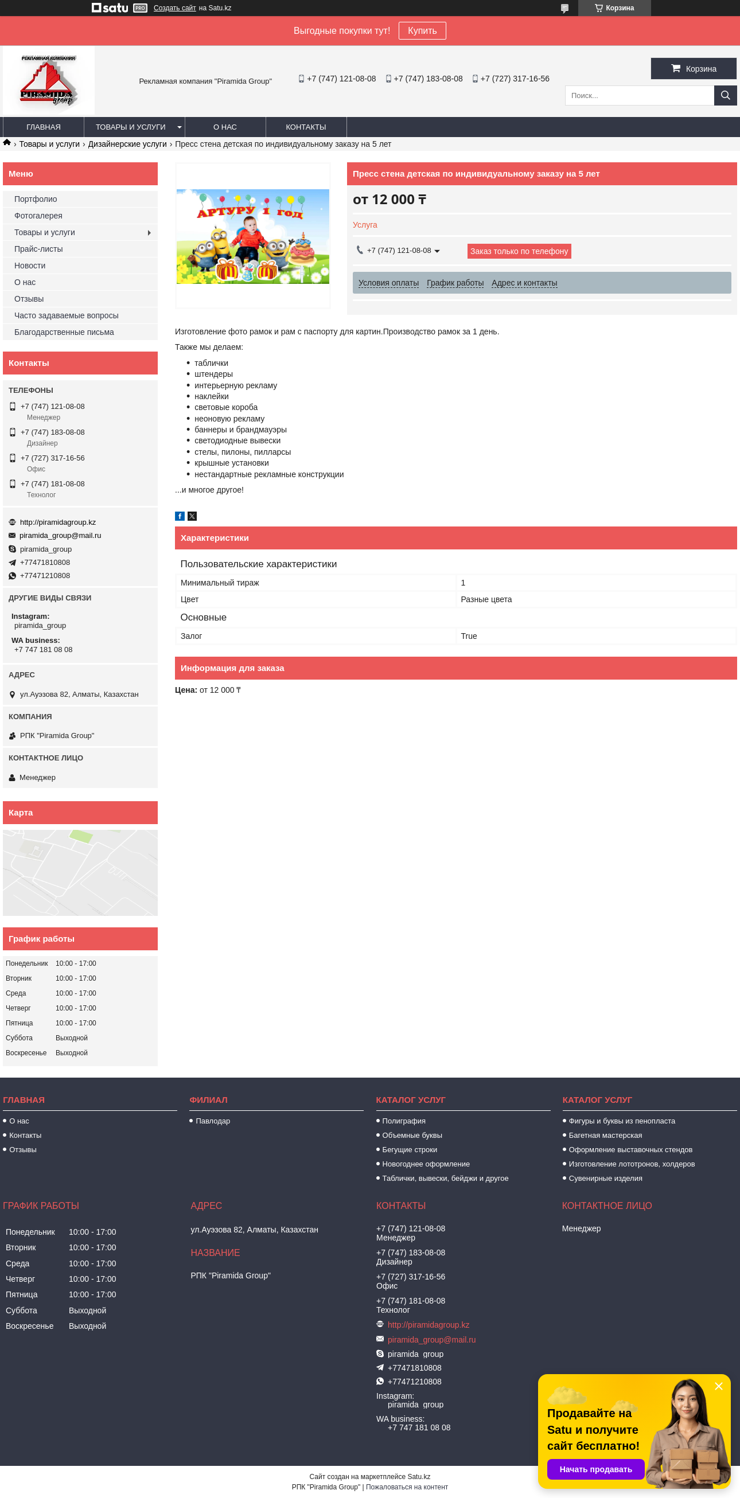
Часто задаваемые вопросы (66, 315)
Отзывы (29, 298)
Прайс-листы (38, 248)
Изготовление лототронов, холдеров (632, 1164)
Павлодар (213, 1121)
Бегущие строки (410, 1149)
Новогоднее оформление (426, 1164)
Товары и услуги (131, 127)
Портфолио (35, 199)
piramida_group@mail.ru (61, 535)
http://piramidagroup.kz (58, 522)
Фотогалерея (38, 215)
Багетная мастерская (605, 1135)
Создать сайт (175, 8)
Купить (422, 31)
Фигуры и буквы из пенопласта (622, 1121)
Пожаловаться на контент (407, 1487)
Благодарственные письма (64, 332)
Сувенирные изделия (605, 1178)
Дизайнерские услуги (127, 144)
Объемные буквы (412, 1135)
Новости (29, 265)
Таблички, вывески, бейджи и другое (446, 1178)
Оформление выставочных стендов (631, 1149)
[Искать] (725, 95)
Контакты (306, 127)
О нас (225, 127)
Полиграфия (404, 1121)
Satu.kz (418, 1477)
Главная (43, 127)
